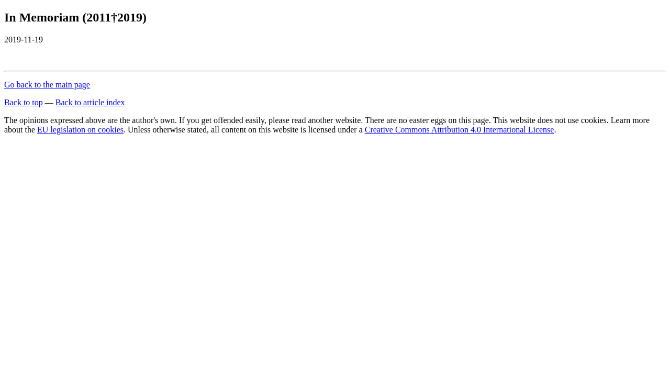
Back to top (23, 102)
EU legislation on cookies (80, 129)
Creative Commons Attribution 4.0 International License (459, 129)
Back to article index (90, 102)
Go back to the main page (47, 84)
